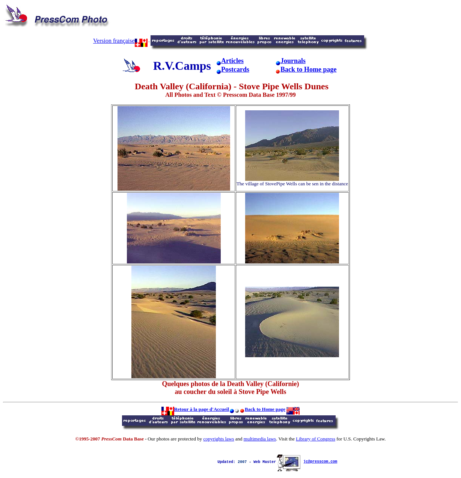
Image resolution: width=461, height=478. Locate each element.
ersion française (122, 41)
